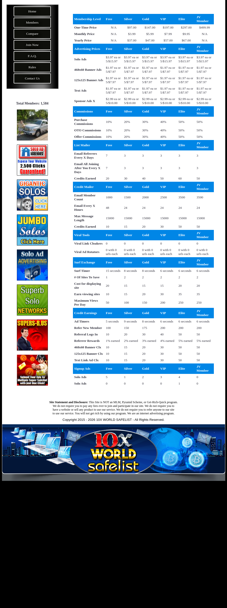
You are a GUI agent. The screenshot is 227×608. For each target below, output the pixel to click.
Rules (32, 67)
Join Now (32, 45)
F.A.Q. (32, 56)
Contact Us (32, 78)
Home (32, 11)
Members (32, 22)
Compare (32, 34)
